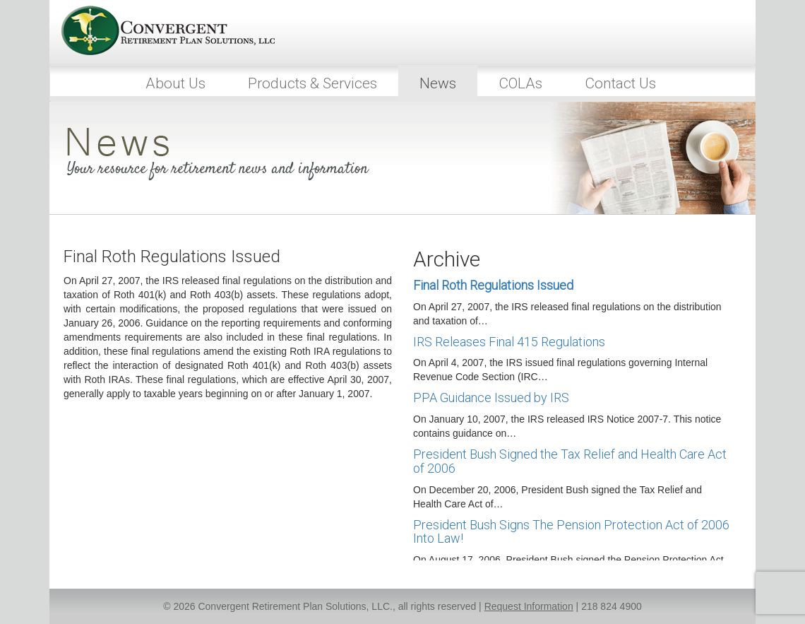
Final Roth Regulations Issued (493, 285)
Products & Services (312, 83)
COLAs (520, 83)
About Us (175, 83)
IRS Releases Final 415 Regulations (509, 341)
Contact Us (620, 83)
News (437, 83)
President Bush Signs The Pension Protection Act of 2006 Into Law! (571, 531)
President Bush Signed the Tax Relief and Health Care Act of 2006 (570, 461)
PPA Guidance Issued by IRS (491, 397)
